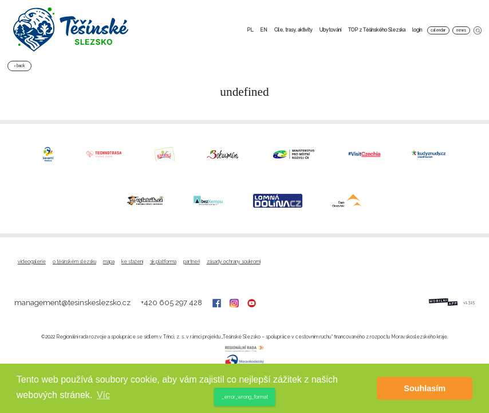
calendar (438, 30)
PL (250, 30)
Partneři (191, 261)
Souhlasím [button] (424, 388)
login (417, 30)
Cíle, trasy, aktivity (293, 30)
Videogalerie (32, 261)
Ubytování (330, 30)
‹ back (19, 66)
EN (263, 30)
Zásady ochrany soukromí (234, 261)
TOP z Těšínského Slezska (376, 30)
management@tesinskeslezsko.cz (73, 302)
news (461, 30)
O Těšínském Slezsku (74, 261)
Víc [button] (103, 395)
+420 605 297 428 (172, 302)
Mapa (109, 261)
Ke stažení (132, 261)
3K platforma (163, 261)
